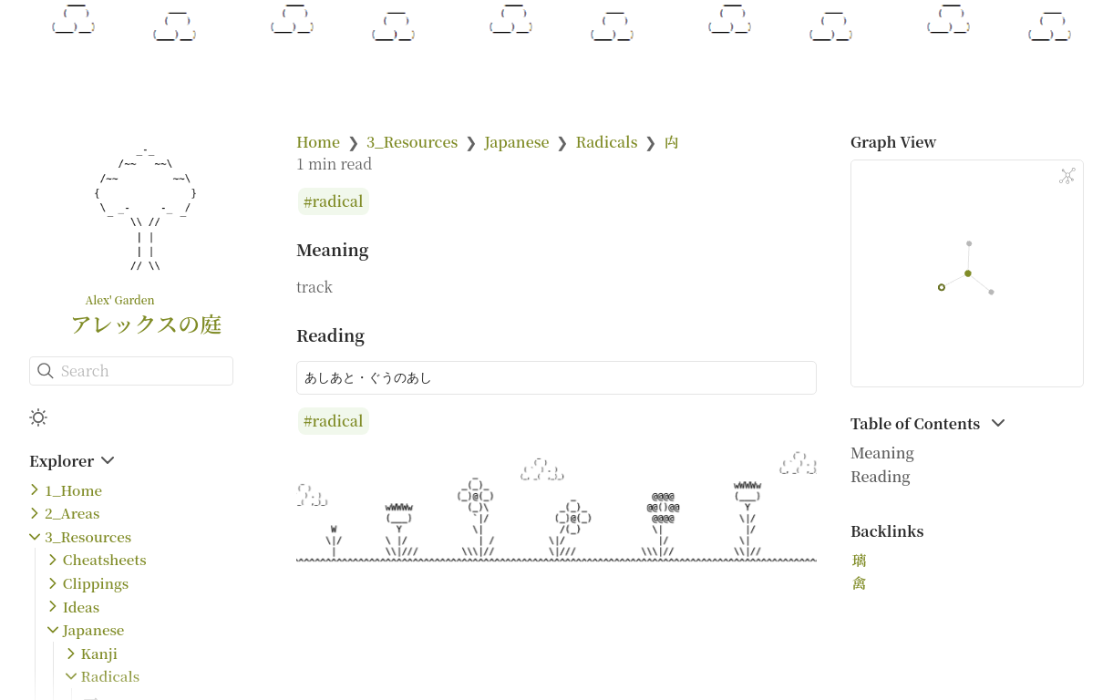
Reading (880, 476)
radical (338, 201)
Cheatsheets (105, 559)
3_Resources (88, 536)
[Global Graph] (1067, 176)
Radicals (110, 675)
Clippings (96, 582)
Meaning (882, 452)
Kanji (99, 653)
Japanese (94, 629)
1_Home (73, 489)
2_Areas (72, 512)
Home (318, 141)
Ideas (81, 606)
